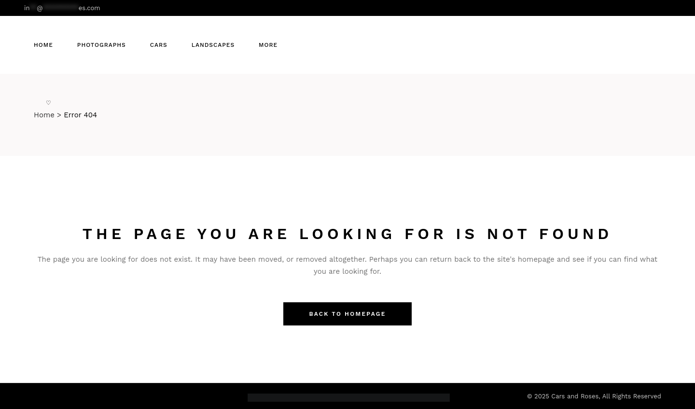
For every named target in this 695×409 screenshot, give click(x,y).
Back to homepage (347, 313)
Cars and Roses (574, 396)
